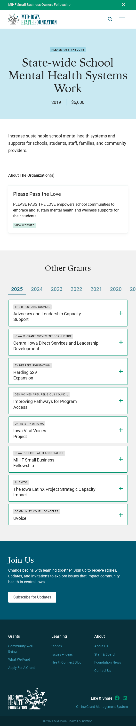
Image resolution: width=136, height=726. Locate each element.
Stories (56, 646)
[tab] (17, 289)
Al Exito (21, 482)
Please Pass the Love (67, 49)
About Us (101, 646)
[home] (32, 19)
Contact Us (102, 671)
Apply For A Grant (21, 668)
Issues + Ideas (62, 654)
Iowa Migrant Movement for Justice (43, 336)
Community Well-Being (20, 649)
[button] (123, 5)
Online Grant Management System (102, 707)
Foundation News (107, 662)
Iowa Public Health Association (39, 453)
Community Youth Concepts (36, 511)
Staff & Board (104, 654)
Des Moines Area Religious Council (41, 394)
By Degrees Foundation (32, 365)
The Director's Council (32, 307)
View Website (24, 225)
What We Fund (19, 660)
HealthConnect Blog (66, 662)
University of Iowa (29, 423)
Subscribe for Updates (32, 597)
